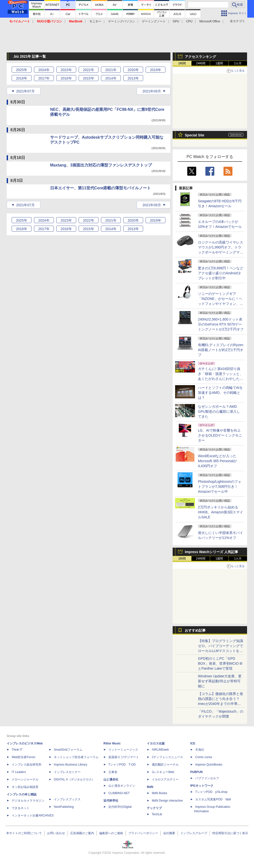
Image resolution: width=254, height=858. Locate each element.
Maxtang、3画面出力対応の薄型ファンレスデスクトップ (101, 165)
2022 (88, 70)
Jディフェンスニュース (167, 757)
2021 (110, 70)
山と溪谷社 (110, 779)
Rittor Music (112, 743)
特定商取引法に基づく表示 (230, 833)
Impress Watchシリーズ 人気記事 (211, 552)
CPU (189, 21)
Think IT (17, 749)
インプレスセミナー (67, 772)
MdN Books (159, 793)
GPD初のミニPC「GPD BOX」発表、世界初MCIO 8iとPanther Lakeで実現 (220, 663)
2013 (133, 78)
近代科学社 (110, 800)
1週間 (219, 63)
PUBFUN (196, 772)
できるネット (21, 808)
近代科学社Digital (119, 807)
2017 (43, 78)
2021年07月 (25, 91)
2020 (133, 70)
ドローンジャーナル (25, 779)
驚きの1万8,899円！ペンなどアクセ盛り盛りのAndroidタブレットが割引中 (220, 273)
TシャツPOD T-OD (122, 764)
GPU (176, 21)
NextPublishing (64, 807)
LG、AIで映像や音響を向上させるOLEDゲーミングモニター (220, 435)
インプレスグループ (193, 833)
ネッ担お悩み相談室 (25, 787)
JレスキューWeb (163, 772)
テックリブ (154, 808)
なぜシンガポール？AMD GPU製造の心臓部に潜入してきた (219, 411)
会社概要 (169, 833)
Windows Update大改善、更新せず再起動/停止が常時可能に (220, 681)
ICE (192, 743)
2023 (66, 70)
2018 (21, 78)
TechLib (157, 814)
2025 (21, 70)
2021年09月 (151, 91)
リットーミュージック (123, 749)
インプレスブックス (67, 799)
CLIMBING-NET (119, 793)
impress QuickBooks (208, 764)
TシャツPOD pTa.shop (211, 792)
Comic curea (203, 757)
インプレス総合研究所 (26, 764)
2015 (88, 78)
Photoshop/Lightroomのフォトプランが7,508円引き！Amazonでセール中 (219, 486)
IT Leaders (19, 772)
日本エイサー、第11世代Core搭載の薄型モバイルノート (100, 188)
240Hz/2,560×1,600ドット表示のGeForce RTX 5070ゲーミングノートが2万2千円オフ (221, 324)
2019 (155, 70)
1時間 (182, 63)
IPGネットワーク (201, 785)
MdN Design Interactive (167, 800)
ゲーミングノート (154, 21)
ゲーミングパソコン (121, 21)
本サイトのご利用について (24, 833)
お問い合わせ (56, 833)
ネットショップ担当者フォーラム (76, 757)
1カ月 (238, 63)
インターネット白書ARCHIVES (33, 815)
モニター (95, 21)
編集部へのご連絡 (111, 833)
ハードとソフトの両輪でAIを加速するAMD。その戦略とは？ (220, 393)
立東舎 (112, 772)
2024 (43, 70)
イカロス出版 (156, 743)
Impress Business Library (70, 764)
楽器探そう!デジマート (123, 757)
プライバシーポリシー (143, 833)
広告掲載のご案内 (82, 833)
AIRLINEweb (160, 749)
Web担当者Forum (23, 757)
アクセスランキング (200, 57)
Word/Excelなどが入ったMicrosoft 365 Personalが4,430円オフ (217, 461)
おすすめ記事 (195, 630)
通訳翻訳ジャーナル (165, 764)
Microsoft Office (209, 21)
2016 (66, 78)
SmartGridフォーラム (68, 749)
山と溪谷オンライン (121, 785)
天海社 (199, 749)
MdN (150, 787)
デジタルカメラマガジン (28, 800)
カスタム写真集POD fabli (213, 799)
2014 (110, 78)
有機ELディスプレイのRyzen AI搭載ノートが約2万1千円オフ (220, 350)
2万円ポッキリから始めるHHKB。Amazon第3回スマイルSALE (220, 512)
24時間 (200, 63)
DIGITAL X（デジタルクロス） (74, 779)
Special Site (194, 135)
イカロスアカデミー (165, 779)
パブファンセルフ (207, 778)
